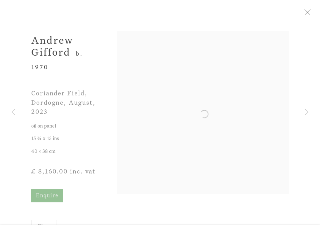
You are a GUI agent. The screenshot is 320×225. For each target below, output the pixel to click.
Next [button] (306, 112)
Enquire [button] (47, 197)
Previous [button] (13, 112)
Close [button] (307, 14)
